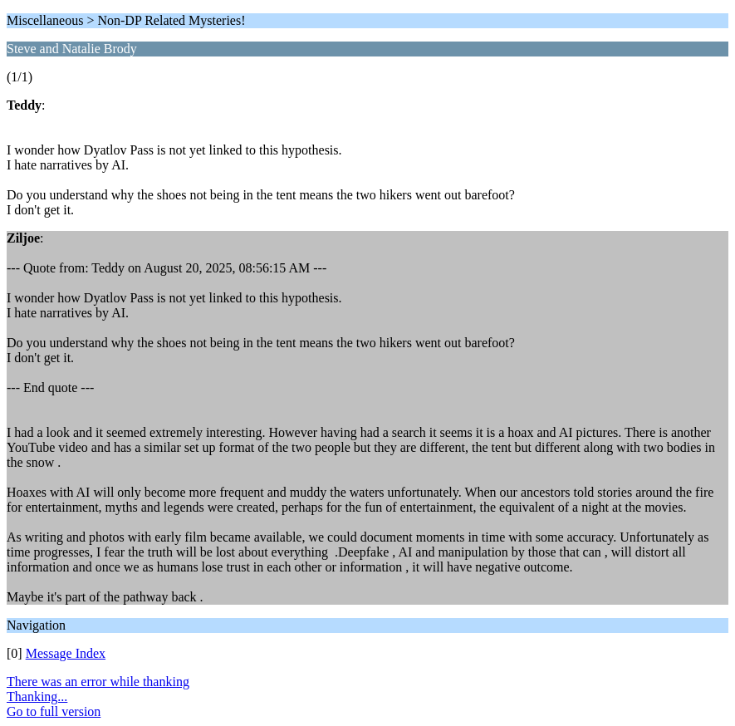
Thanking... (37, 696)
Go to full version (53, 711)
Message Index (65, 653)
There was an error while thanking (98, 681)
